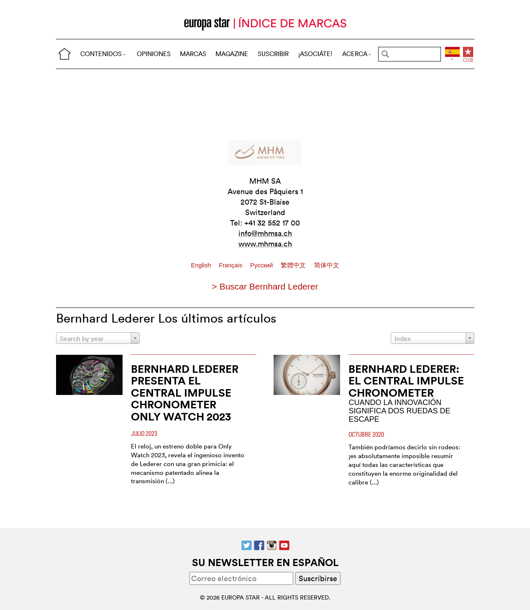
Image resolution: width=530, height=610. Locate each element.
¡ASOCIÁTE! (315, 54)
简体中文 (326, 265)
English (202, 265)
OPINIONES (154, 54)
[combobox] (98, 338)
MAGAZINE (231, 54)
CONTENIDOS (103, 54)
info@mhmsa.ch (265, 233)
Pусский (262, 265)
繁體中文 (294, 265)
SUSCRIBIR (273, 54)
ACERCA (356, 54)
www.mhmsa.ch (265, 244)
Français (231, 265)
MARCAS (193, 54)
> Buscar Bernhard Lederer (265, 286)
